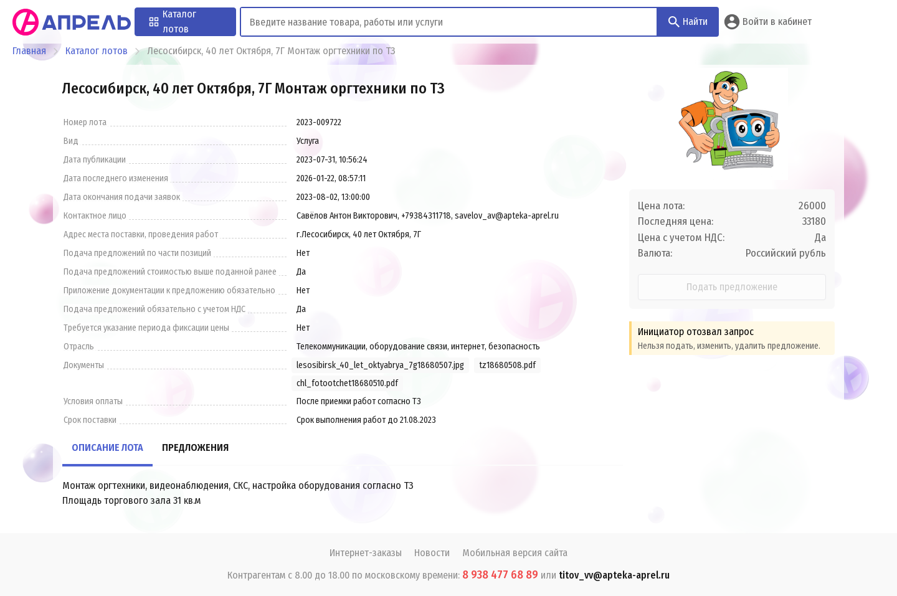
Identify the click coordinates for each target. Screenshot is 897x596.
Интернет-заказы (366, 553)
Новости (432, 553)
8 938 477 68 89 (500, 575)
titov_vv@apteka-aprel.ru (614, 575)
